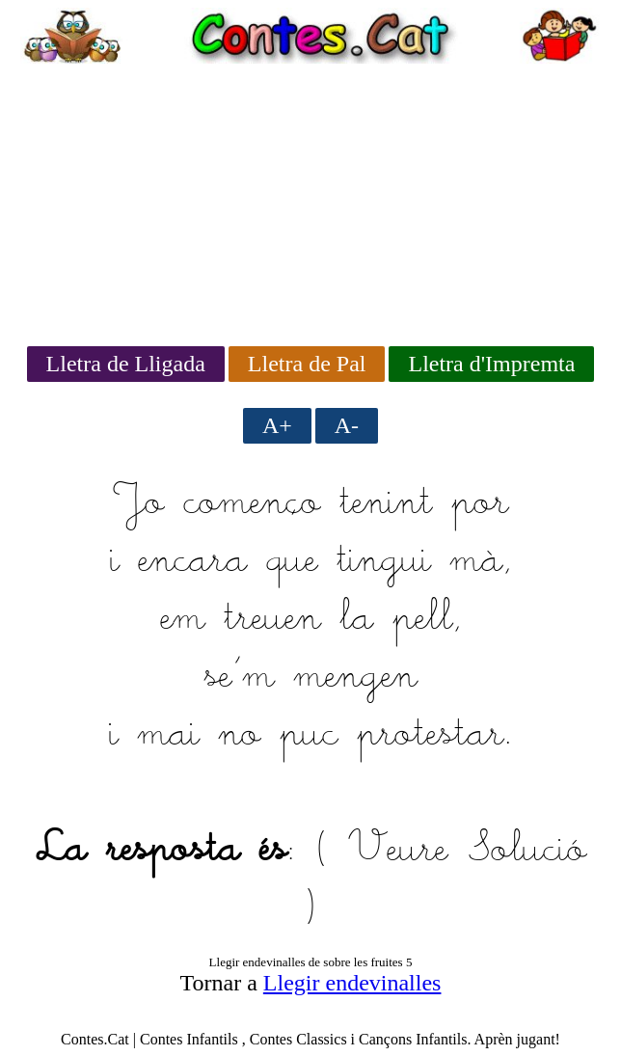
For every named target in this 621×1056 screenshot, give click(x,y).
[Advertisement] (311, 199)
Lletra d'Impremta (491, 363)
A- (347, 425)
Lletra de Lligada (125, 363)
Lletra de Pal (307, 363)
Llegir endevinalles (352, 982)
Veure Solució (467, 851)
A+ (277, 425)
